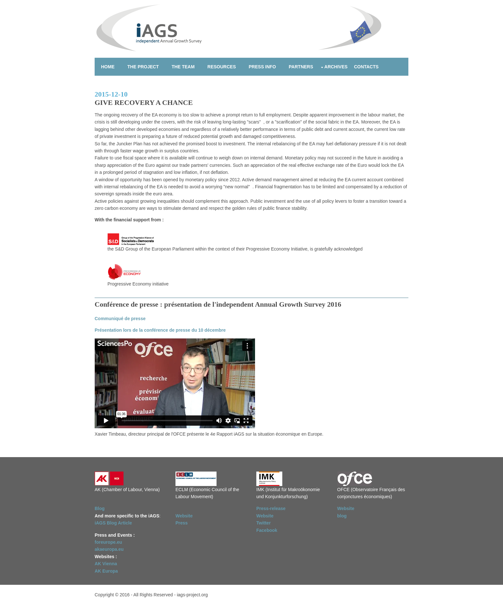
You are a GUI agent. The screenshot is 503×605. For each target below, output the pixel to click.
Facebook (266, 530)
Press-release (271, 508)
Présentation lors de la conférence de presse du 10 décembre (160, 330)
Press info (262, 66)
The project (143, 66)
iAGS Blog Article (113, 522)
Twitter (263, 522)
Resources (222, 66)
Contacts (366, 66)
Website (183, 515)
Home (108, 66)
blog (342, 515)
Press (181, 522)
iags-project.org (192, 594)
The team (183, 66)
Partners (301, 66)
